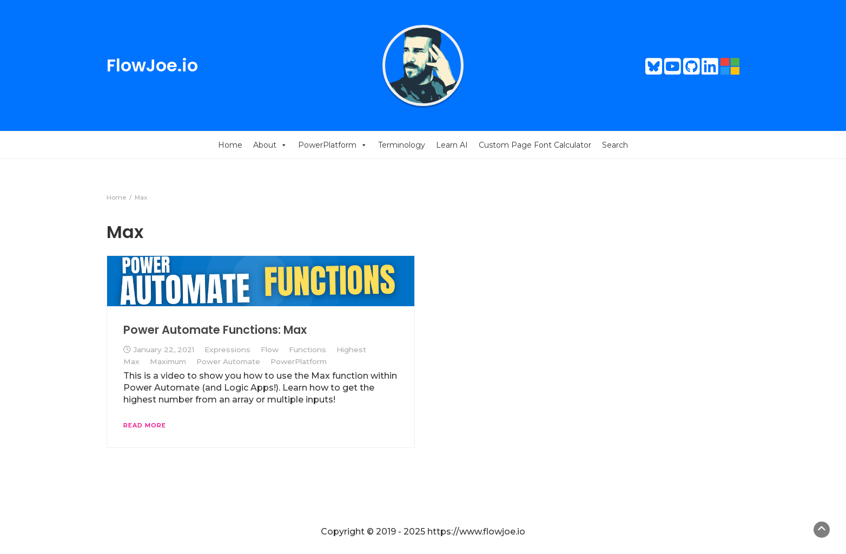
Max (131, 361)
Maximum (168, 361)
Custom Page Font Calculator (535, 145)
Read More (144, 425)
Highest (351, 349)
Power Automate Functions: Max (215, 330)
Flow (270, 349)
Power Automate (228, 361)
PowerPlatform (332, 145)
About (270, 145)
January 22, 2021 (163, 349)
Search (615, 145)
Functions (307, 349)
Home (230, 145)
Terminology (401, 145)
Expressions (227, 349)
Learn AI (452, 145)
